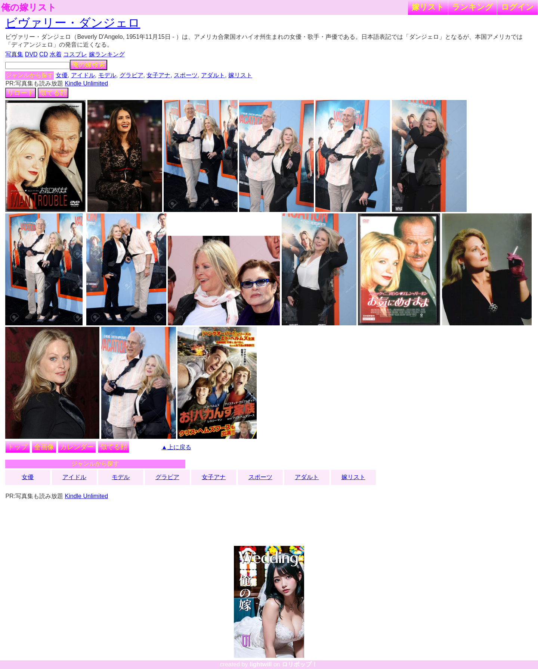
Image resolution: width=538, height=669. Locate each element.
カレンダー (77, 447)
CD (43, 54)
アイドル (83, 75)
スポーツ (186, 75)
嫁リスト (428, 7)
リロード (20, 93)
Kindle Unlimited (86, 83)
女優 (62, 75)
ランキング (472, 7)
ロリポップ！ (300, 664)
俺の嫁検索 (88, 65)
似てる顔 (53, 93)
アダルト (213, 75)
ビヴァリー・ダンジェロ (72, 22)
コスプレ (75, 54)
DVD (31, 54)
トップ (17, 447)
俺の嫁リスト (28, 7)
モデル (107, 75)
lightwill (261, 664)
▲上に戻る (176, 447)
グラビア (131, 75)
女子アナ (158, 75)
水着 (56, 54)
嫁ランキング (107, 54)
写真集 (14, 54)
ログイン (517, 7)
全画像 (44, 447)
